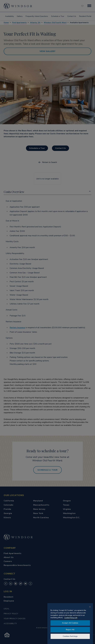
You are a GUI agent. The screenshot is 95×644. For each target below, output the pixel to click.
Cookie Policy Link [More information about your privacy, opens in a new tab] (70, 618)
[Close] (90, 607)
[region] (70, 623)
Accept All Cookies (70, 623)
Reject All (70, 630)
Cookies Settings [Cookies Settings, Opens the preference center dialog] (70, 636)
